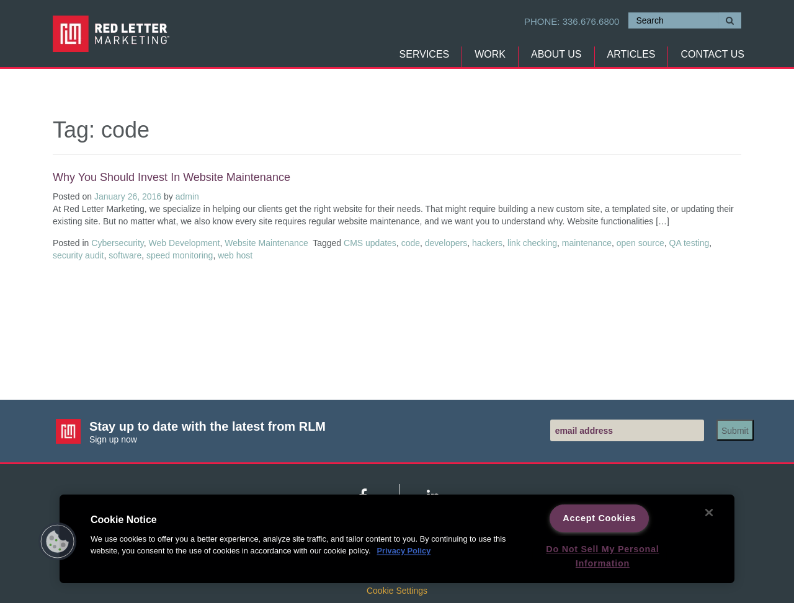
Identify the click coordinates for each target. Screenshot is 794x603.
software (125, 255)
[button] (58, 541)
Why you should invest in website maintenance (171, 177)
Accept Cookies (599, 518)
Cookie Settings (397, 591)
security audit (78, 255)
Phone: (571, 21)
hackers (487, 243)
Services (424, 54)
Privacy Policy (403, 551)
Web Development (184, 243)
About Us (556, 54)
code (410, 243)
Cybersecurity (117, 243)
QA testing (689, 243)
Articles (631, 54)
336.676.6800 (591, 21)
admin (187, 196)
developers (446, 243)
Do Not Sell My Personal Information (602, 556)
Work (490, 54)
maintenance (587, 243)
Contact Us (712, 54)
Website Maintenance (266, 243)
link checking (532, 243)
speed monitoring (179, 255)
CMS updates (370, 243)
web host (235, 255)
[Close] (709, 512)
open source (640, 243)
